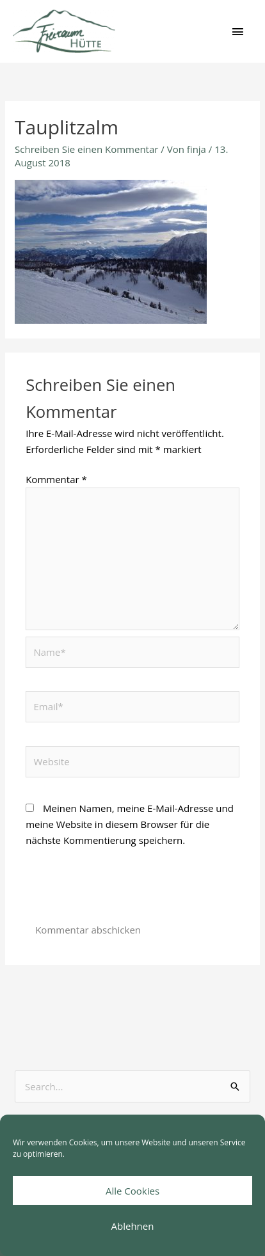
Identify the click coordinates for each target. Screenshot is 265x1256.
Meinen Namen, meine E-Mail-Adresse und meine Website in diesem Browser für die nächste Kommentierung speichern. (130, 824)
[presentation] (123, 890)
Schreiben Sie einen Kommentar (86, 149)
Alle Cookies (132, 1190)
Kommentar (56, 479)
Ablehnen (132, 1226)
